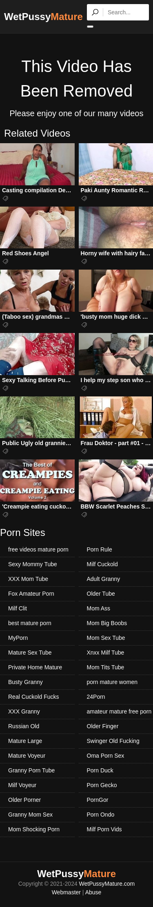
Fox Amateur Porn (31, 593)
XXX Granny (24, 711)
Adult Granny (103, 579)
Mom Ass (99, 608)
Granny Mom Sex (30, 814)
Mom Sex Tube (106, 638)
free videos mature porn (38, 549)
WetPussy (43, 16)
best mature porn (29, 623)
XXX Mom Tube (28, 579)
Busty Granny (25, 682)
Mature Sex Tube (30, 652)
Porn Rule (99, 549)
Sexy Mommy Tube (32, 564)
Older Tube (101, 593)
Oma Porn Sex (105, 755)
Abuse (93, 892)
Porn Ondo (101, 814)
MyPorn (18, 638)
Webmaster (66, 892)
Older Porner (24, 800)
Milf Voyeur (22, 785)
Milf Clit (17, 608)
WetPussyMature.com (107, 883)
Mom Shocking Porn (34, 829)
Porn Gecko (102, 785)
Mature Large (25, 741)
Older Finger (103, 726)
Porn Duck (100, 770)
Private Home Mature (35, 667)
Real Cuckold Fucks (33, 696)
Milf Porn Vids (104, 829)
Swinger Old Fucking (113, 741)
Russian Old (23, 726)
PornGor (98, 800)
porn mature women (112, 682)
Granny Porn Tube (31, 770)
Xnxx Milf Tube (105, 652)
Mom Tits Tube (105, 667)
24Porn (96, 696)
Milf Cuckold (102, 564)
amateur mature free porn (119, 711)
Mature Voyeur (26, 755)
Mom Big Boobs (107, 623)
